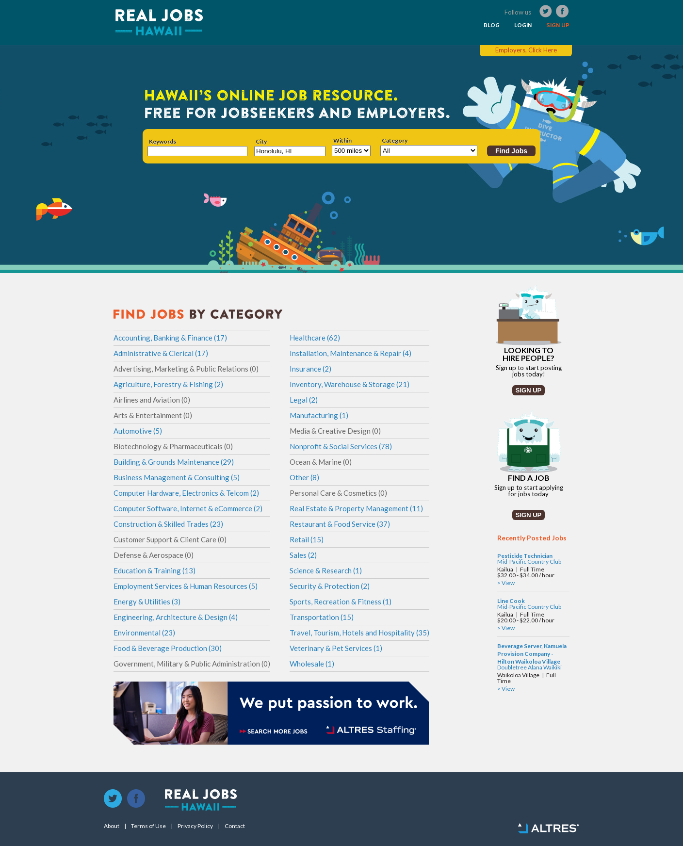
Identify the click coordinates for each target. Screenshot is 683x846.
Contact (235, 826)
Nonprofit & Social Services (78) (341, 446)
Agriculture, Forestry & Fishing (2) (168, 384)
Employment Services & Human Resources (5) (186, 586)
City (261, 142)
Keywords (162, 142)
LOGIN (523, 25)
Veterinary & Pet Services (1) (336, 648)
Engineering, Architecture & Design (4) (176, 617)
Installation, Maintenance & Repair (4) (350, 353)
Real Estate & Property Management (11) (356, 508)
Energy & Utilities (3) (147, 601)
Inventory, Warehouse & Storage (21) (349, 384)
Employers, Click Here (526, 50)
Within (342, 141)
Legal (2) (304, 399)
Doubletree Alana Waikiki (529, 667)
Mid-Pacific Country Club (529, 561)
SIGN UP (557, 25)
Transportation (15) (322, 617)
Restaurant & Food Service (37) (340, 524)
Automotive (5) (138, 430)
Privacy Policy (195, 826)
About (111, 826)
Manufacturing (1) (319, 415)
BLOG (492, 25)
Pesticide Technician (525, 555)
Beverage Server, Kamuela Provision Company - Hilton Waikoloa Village (532, 653)
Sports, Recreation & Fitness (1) (340, 601)
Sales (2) (303, 555)
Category (394, 141)
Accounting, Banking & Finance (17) (170, 337)
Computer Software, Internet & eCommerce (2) (188, 508)
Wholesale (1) (312, 663)
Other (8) (304, 477)
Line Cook (511, 600)
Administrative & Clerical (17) (161, 353)
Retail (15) (307, 539)
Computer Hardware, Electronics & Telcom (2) (186, 492)
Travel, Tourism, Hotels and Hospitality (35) (359, 632)
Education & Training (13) (154, 570)
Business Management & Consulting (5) (177, 477)
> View (506, 582)
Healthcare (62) (315, 337)
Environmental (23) (144, 632)
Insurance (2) (310, 368)
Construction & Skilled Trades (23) (168, 524)
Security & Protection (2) (330, 586)
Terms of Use (148, 826)
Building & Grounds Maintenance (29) (174, 461)
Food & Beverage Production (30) (168, 648)
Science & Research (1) (326, 570)
